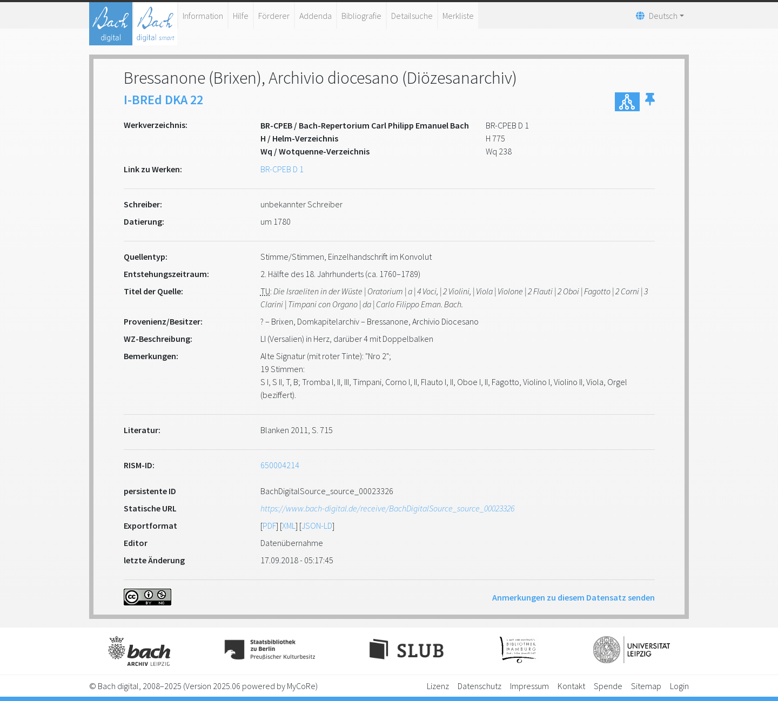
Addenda (315, 15)
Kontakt (571, 685)
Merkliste (458, 15)
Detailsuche (412, 15)
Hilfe (241, 15)
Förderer (274, 15)
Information (203, 15)
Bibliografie (361, 15)
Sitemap (646, 685)
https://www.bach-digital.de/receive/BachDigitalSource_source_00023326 (387, 508)
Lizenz (438, 685)
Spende (608, 685)
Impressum (529, 685)
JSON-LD (316, 525)
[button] (650, 101)
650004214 (279, 465)
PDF (269, 525)
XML (289, 525)
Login (679, 685)
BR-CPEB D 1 (282, 169)
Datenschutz (479, 685)
